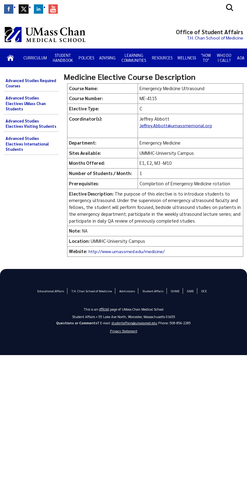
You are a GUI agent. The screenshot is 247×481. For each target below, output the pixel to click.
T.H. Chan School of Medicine (92, 291)
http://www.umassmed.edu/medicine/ (127, 251)
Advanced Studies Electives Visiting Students (31, 123)
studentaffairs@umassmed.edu (134, 323)
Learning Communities (133, 58)
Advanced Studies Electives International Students (27, 144)
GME (188, 291)
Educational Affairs (53, 291)
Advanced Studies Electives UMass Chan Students (26, 103)
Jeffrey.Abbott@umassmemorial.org (176, 125)
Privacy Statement (123, 331)
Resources (162, 57)
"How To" (206, 58)
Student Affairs (152, 291)
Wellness (186, 57)
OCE (201, 291)
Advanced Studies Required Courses (31, 83)
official (104, 309)
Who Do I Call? (224, 58)
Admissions (126, 291)
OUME (174, 291)
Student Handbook (63, 58)
